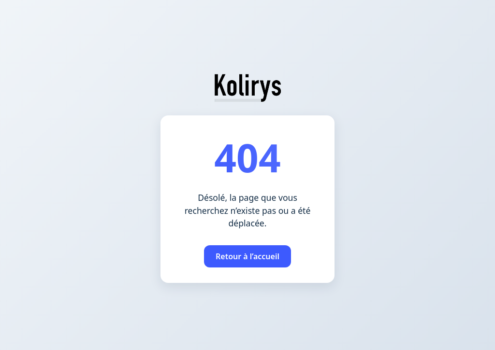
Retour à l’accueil (247, 256)
